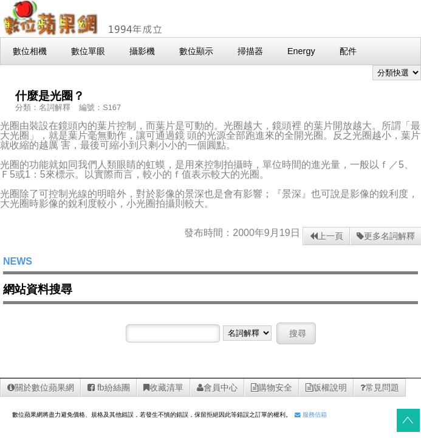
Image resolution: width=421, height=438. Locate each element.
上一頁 (326, 236)
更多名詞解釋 (386, 236)
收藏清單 (163, 387)
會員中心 (217, 387)
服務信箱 (311, 414)
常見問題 (379, 387)
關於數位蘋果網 (40, 387)
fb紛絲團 (108, 387)
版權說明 (326, 387)
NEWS (17, 261)
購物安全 (271, 387)
